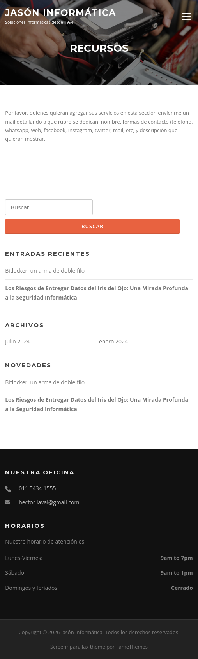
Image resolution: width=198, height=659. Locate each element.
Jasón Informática (60, 12)
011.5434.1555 (37, 488)
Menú (186, 16)
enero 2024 (113, 341)
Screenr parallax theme (77, 646)
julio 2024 (17, 341)
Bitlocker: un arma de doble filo (45, 270)
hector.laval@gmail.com (49, 502)
